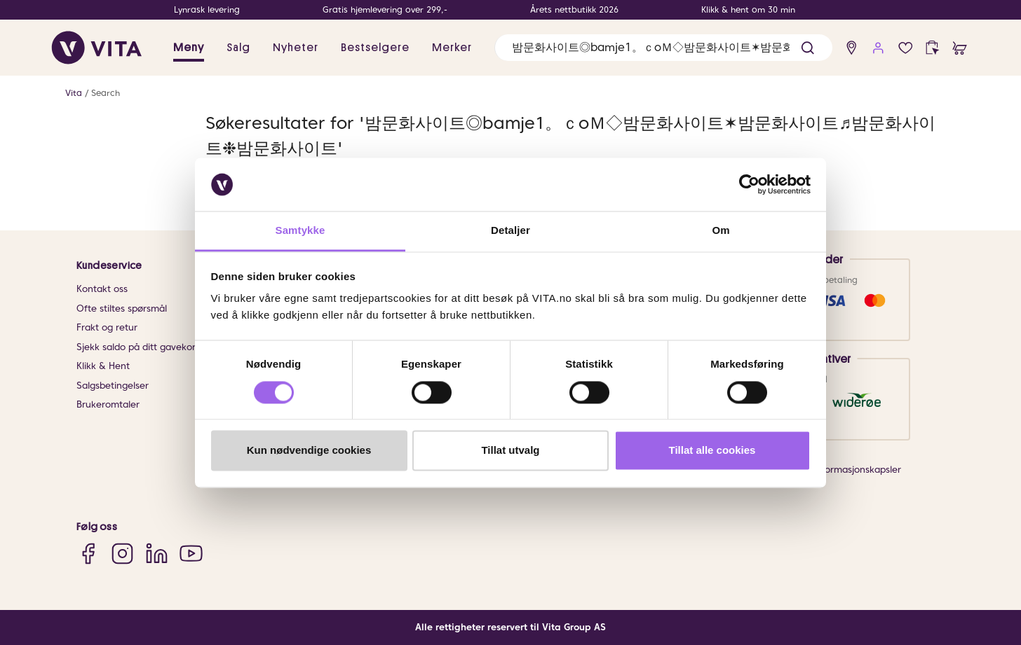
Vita (73, 93)
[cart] (959, 48)
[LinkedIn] (156, 553)
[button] (807, 48)
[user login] (878, 48)
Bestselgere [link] (375, 47)
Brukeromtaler (108, 404)
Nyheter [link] (295, 47)
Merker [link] (452, 47)
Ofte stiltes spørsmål (121, 308)
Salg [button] (238, 47)
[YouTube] (191, 553)
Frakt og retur (106, 327)
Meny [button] (188, 47)
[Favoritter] (905, 48)
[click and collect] (932, 48)
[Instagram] (122, 553)
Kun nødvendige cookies (309, 451)
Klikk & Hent (103, 366)
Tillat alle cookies (712, 451)
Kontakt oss (102, 289)
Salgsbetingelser (112, 385)
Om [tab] (720, 231)
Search (105, 93)
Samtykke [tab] (300, 231)
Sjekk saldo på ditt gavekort (137, 347)
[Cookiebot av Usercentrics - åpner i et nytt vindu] (749, 184)
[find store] (851, 48)
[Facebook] (88, 553)
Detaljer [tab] (510, 231)
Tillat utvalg (510, 451)
